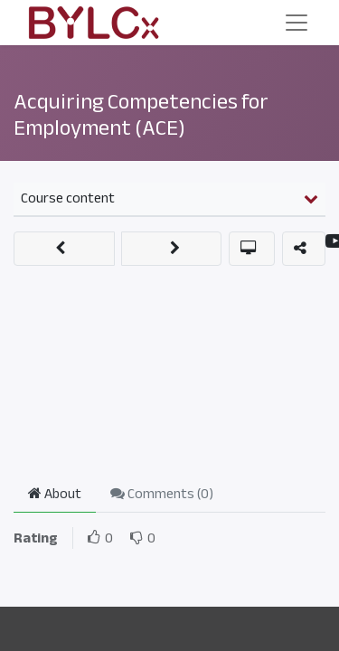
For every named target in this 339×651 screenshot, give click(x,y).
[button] (64, 248)
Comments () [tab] (161, 493)
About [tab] (54, 493)
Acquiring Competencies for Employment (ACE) (141, 114)
